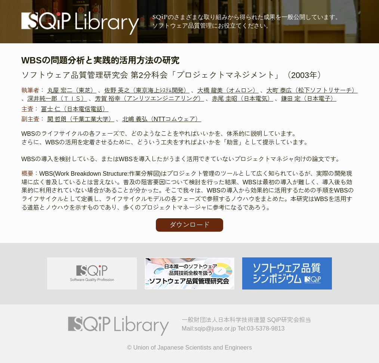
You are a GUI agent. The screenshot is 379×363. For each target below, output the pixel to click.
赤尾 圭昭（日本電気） (243, 98)
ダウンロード (189, 225)
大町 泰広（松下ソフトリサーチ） (312, 90)
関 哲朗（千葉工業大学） (81, 119)
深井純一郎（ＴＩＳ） (57, 98)
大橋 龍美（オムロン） (228, 90)
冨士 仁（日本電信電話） (75, 109)
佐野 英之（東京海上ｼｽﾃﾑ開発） (147, 90)
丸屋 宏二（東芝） (72, 90)
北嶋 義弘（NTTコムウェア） (161, 119)
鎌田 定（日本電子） (309, 98)
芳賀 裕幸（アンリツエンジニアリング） (149, 98)
